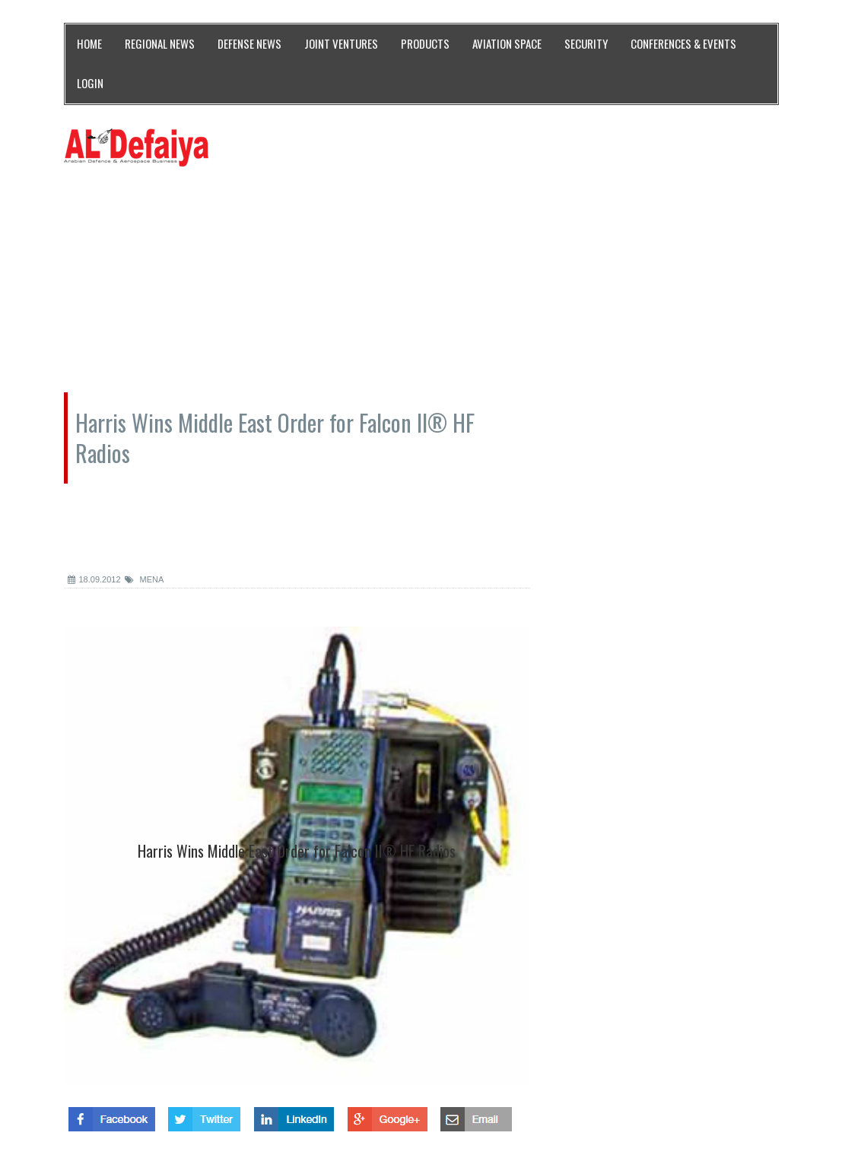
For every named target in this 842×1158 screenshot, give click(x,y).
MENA (144, 579)
